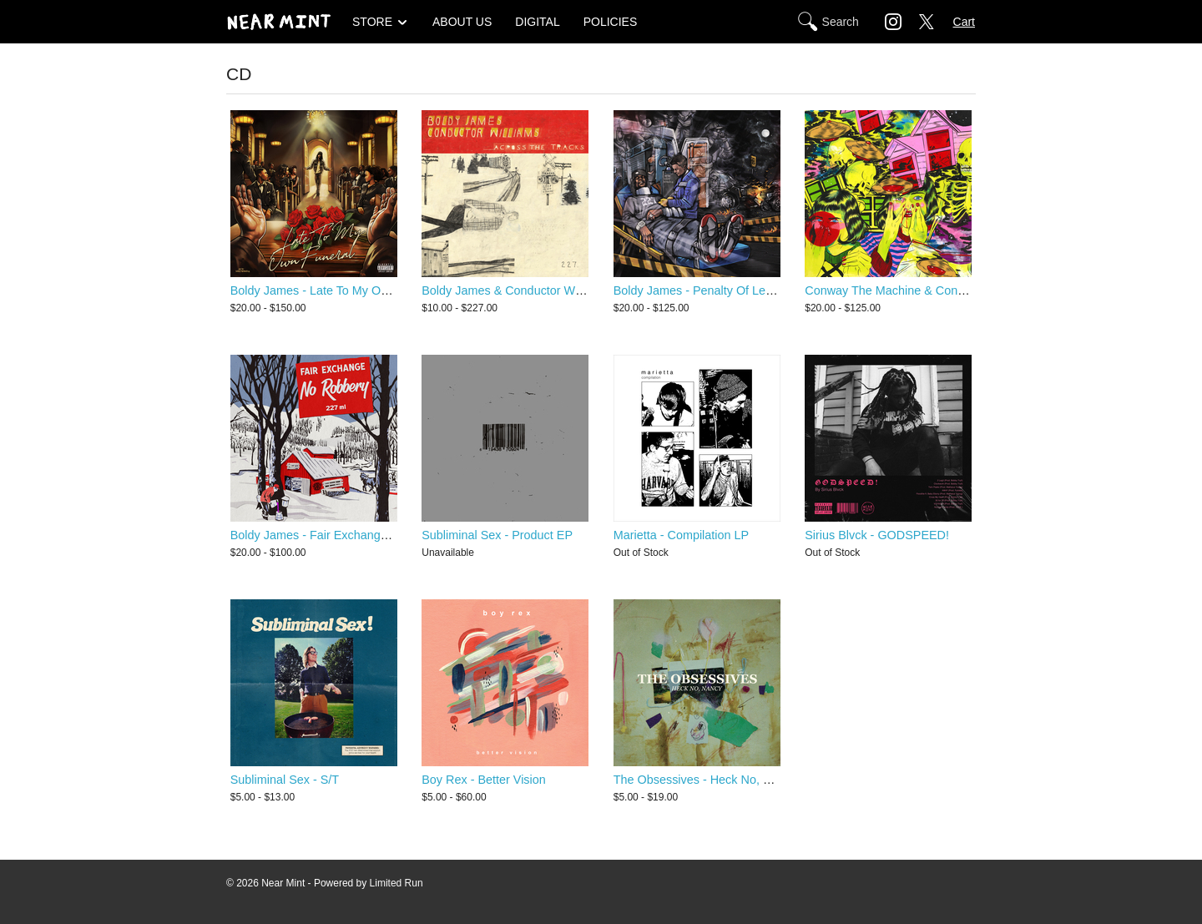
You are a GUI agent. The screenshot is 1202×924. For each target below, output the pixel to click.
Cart (964, 21)
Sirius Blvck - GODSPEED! (877, 535)
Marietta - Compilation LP (681, 535)
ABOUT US (462, 21)
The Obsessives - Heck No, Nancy (705, 779)
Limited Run (396, 883)
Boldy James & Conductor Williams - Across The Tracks (570, 290)
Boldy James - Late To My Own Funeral (335, 290)
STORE (372, 21)
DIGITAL (537, 21)
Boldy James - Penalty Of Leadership (713, 290)
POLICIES (610, 21)
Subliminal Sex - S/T (284, 779)
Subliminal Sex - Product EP (497, 535)
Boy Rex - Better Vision (484, 779)
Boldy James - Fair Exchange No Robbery (342, 535)
